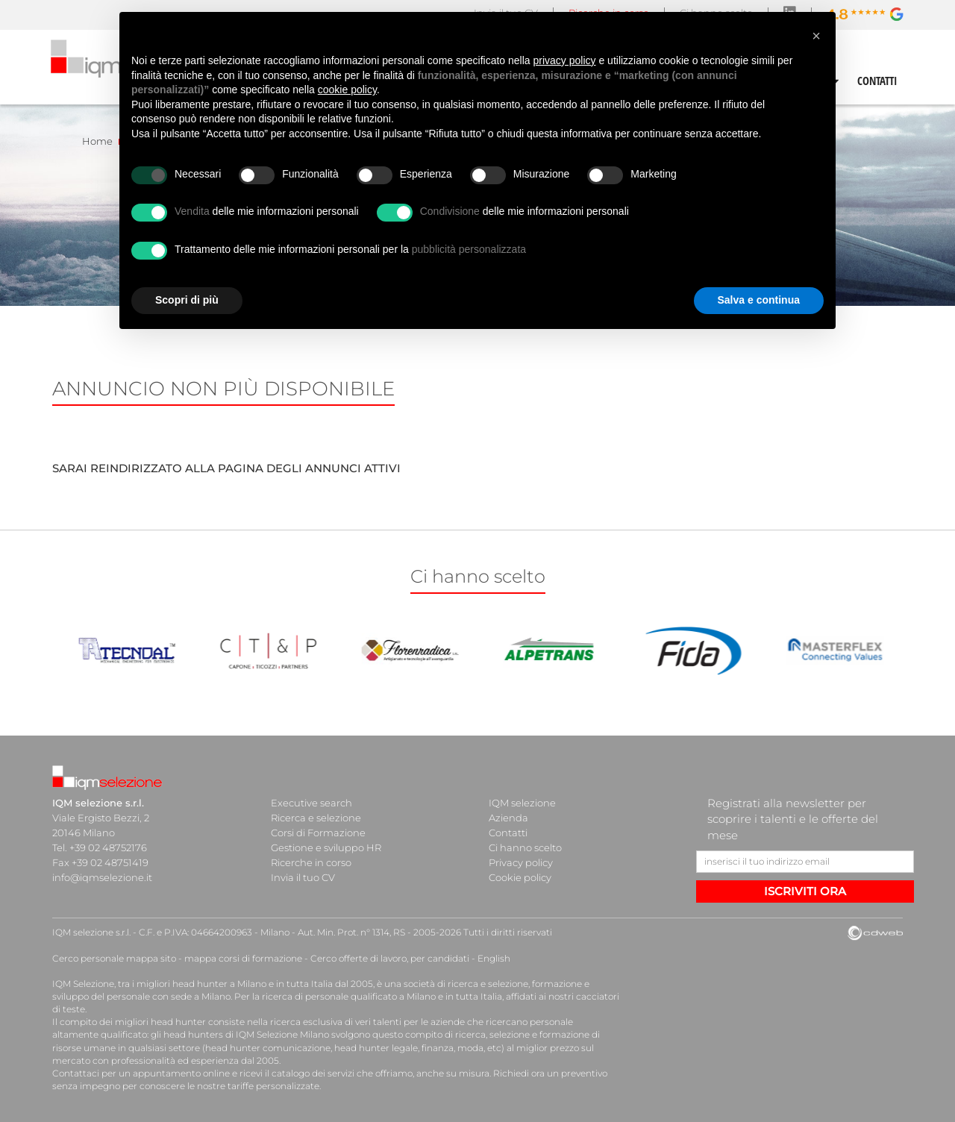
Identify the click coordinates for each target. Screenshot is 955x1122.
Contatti (508, 833)
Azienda (508, 818)
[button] (816, 36)
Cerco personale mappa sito (114, 958)
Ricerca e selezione (316, 818)
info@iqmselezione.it (102, 877)
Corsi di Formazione (318, 833)
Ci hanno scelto (525, 847)
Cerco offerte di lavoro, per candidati (389, 958)
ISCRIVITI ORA (805, 891)
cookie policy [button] (347, 89)
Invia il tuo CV (303, 877)
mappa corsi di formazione (243, 958)
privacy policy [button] (564, 60)
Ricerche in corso (311, 862)
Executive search (311, 803)
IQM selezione (522, 803)
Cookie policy (520, 877)
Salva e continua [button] (759, 300)
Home (97, 141)
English (494, 958)
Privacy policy (521, 862)
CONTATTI (877, 80)
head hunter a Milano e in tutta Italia (252, 983)
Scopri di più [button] (187, 300)
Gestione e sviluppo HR (326, 847)
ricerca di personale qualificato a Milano (349, 996)
